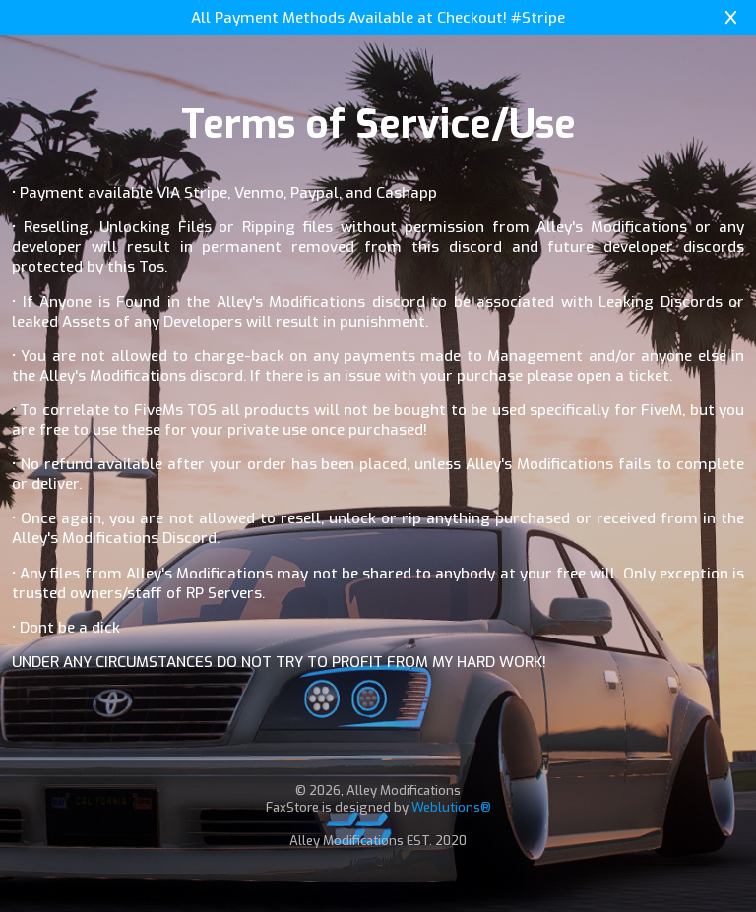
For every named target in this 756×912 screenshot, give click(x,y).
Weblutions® (451, 807)
